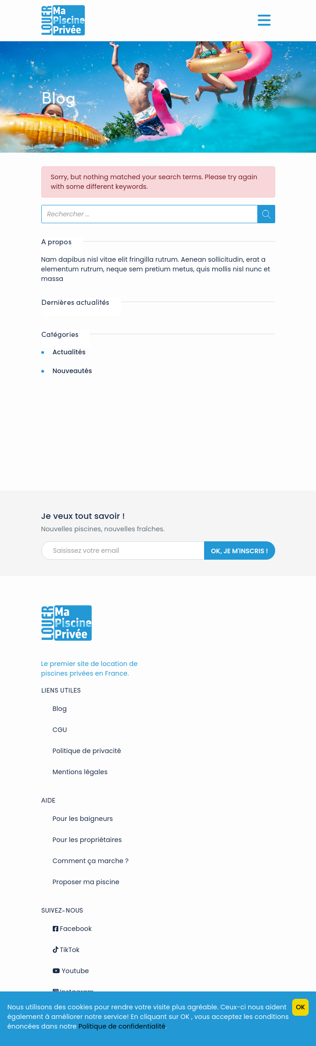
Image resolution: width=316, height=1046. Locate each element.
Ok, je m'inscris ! (239, 551)
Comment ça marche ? (91, 860)
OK (300, 1007)
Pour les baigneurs (83, 818)
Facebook (72, 928)
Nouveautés (72, 370)
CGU (60, 729)
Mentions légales (80, 771)
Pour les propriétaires (87, 839)
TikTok (66, 949)
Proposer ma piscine (86, 881)
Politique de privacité (87, 750)
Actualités (68, 352)
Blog (60, 708)
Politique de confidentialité (122, 1026)
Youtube (71, 970)
